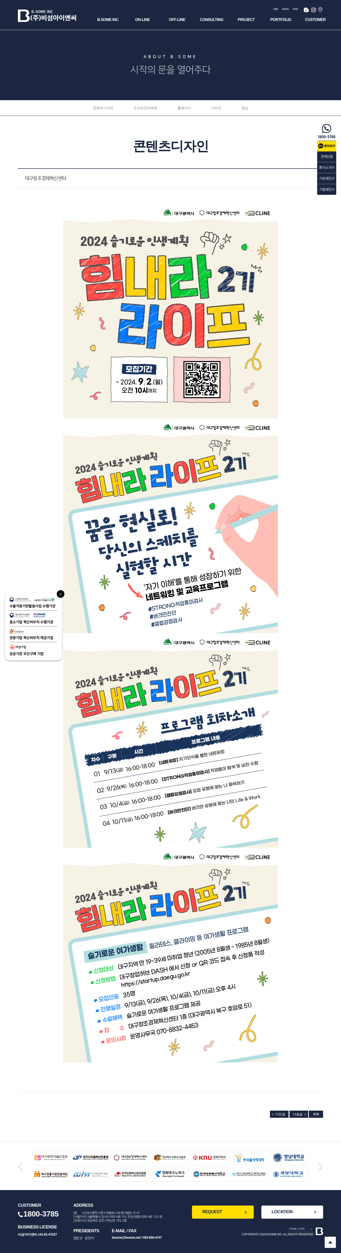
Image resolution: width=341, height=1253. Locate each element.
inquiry (285, 8)
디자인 (216, 108)
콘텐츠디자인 (103, 108)
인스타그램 (313, 11)
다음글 (297, 1114)
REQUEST (212, 1211)
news (295, 8)
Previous (20, 1166)
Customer (315, 20)
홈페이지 (184, 108)
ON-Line (142, 20)
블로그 (306, 11)
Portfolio (280, 20)
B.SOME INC (108, 20)
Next (320, 1166)
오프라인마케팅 (145, 108)
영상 (244, 108)
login (275, 8)
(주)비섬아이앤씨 (47, 16)
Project (246, 20)
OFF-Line (177, 20)
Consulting (211, 20)
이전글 (280, 1114)
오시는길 (320, 11)
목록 (316, 1114)
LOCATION (282, 1211)
